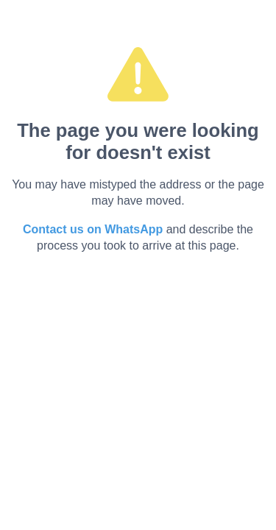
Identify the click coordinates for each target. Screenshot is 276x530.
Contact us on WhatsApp (93, 229)
